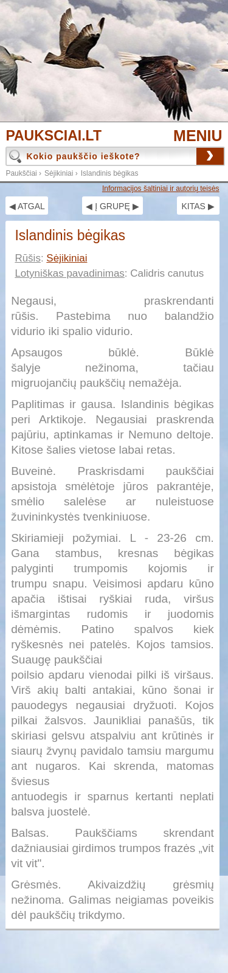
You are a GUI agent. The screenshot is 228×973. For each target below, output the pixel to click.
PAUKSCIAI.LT (53, 136)
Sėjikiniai (58, 173)
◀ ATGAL (27, 206)
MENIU (198, 135)
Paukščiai (20, 173)
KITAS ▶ (197, 206)
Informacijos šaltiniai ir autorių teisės (160, 188)
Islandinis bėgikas (110, 173)
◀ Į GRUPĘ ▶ (112, 206)
